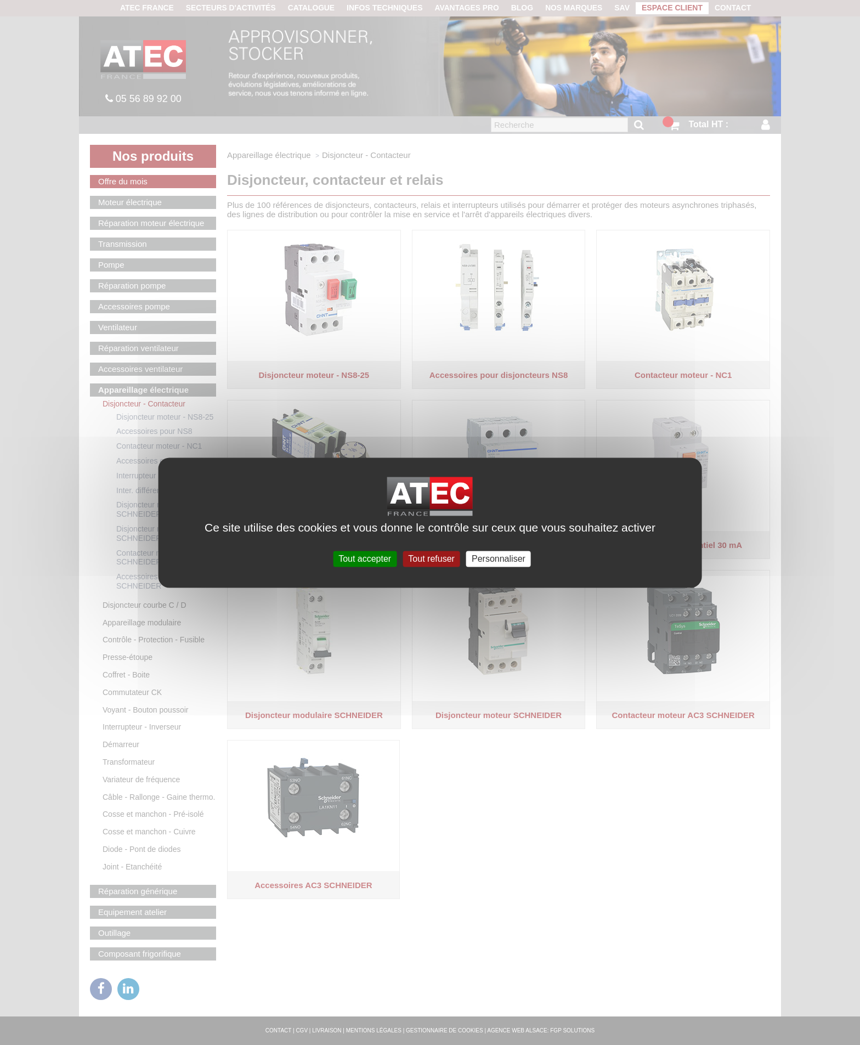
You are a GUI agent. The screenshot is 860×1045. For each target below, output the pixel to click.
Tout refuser (431, 558)
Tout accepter (364, 558)
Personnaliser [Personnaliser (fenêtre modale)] (498, 558)
